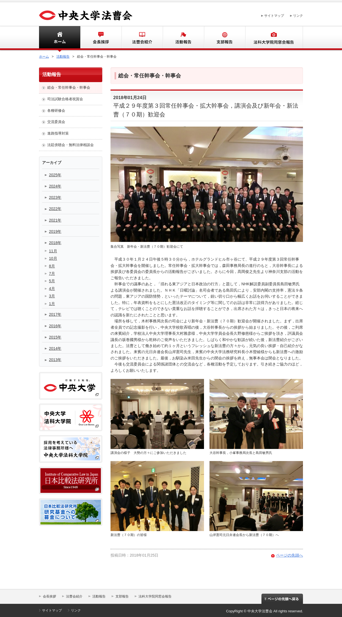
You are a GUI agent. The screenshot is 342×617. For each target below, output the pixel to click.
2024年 (55, 186)
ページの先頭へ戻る (282, 600)
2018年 (55, 243)
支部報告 (224, 38)
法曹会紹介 (142, 38)
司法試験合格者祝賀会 (65, 99)
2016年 (55, 326)
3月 (52, 296)
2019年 (55, 231)
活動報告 (183, 38)
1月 (52, 303)
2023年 (55, 197)
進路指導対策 (58, 133)
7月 (52, 273)
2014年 (55, 348)
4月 (52, 288)
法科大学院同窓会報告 (155, 596)
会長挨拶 (101, 38)
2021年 (55, 220)
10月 (53, 258)
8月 (52, 266)
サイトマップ (274, 16)
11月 (53, 251)
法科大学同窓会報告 (274, 38)
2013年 (55, 360)
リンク (298, 16)
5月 (52, 281)
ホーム (50, 38)
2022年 (55, 208)
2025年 (55, 175)
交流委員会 (56, 122)
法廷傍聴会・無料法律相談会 (70, 145)
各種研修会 (56, 110)
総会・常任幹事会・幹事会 (68, 87)
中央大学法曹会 (86, 15)
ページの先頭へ (289, 555)
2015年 (55, 337)
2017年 (55, 314)
